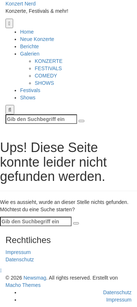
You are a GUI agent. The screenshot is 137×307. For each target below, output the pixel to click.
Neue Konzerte (37, 39)
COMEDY (46, 76)
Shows (27, 98)
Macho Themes (23, 285)
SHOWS (44, 83)
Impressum (18, 252)
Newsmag (34, 278)
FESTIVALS (48, 68)
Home (27, 32)
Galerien (29, 54)
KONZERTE (48, 61)
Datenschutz (19, 259)
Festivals (30, 90)
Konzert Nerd (20, 4)
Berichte (29, 46)
